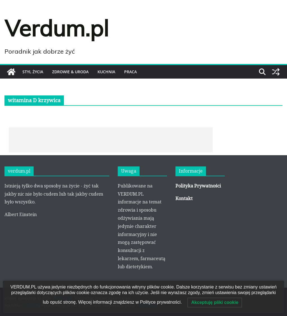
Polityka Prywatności (198, 186)
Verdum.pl (56, 28)
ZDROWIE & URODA (70, 71)
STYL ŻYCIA (32, 71)
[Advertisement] (111, 139)
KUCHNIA (106, 71)
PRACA (130, 71)
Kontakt (184, 198)
